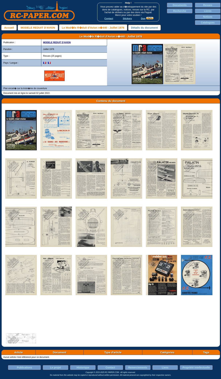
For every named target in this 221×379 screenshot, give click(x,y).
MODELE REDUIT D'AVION (38, 27)
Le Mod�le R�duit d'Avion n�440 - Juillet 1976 (93, 27)
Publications (24, 367)
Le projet (55, 367)
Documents (180, 5)
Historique (83, 367)
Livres (207, 10)
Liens (165, 367)
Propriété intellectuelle (196, 367)
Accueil (9, 27)
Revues (207, 5)
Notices (207, 16)
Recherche (179, 10)
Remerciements (137, 367)
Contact (110, 367)
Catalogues (207, 22)
